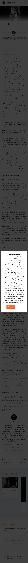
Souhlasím (11, 307)
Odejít (18, 307)
